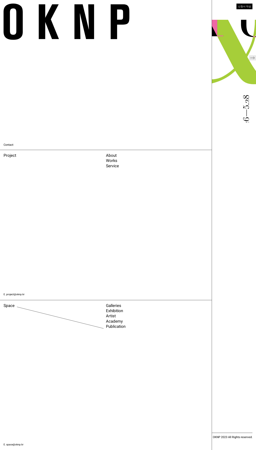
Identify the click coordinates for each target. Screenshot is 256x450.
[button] (252, 71)
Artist (50, 321)
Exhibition (55, 314)
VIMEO (93, 436)
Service (52, 171)
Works (51, 164)
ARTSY (93, 432)
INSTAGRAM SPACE (149, 432)
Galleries (54, 307)
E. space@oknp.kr (15, 444)
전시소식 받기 (123, 443)
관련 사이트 (148, 443)
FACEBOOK (174, 432)
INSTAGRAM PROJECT (117, 432)
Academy (54, 328)
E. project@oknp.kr (15, 294)
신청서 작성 (243, 7)
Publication (57, 335)
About (50, 157)
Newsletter (98, 443)
